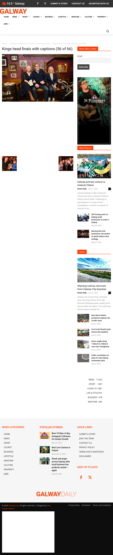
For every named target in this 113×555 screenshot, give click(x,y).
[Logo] (22, 11)
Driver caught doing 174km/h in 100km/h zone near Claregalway (100, 344)
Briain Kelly (82, 189)
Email (79, 56)
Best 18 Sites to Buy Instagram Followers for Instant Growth (61, 435)
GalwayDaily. (14, 505)
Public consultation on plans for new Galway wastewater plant (100, 358)
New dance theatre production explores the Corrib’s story (100, 318)
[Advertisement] (37, 129)
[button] (107, 31)
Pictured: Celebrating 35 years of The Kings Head (30, 43)
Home (4, 43)
